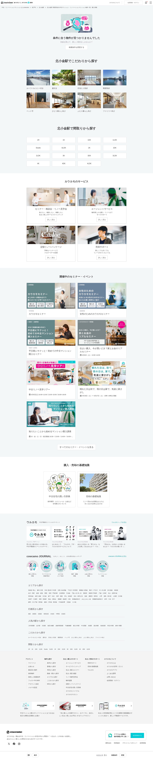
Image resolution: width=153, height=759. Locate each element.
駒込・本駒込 (52, 599)
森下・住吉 (51, 596)
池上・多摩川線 (112, 593)
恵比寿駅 (96, 625)
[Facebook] (14, 744)
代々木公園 (102, 590)
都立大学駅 (76, 625)
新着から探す (51, 666)
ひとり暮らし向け (76, 637)
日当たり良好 (52, 637)
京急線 (69, 602)
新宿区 (34, 614)
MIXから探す (51, 684)
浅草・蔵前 (59, 596)
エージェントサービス (73, 663)
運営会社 (108, 743)
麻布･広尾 (40, 590)
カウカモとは (111, 663)
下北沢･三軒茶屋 (72, 590)
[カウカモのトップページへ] (16, 2)
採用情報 (143, 743)
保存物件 (31, 673)
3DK (71, 649)
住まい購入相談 (71, 673)
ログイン (133, 3)
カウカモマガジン (72, 694)
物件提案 (69, 680)
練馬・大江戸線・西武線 (35, 602)
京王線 (44, 596)
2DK (59, 649)
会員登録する (137, 735)
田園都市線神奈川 (97, 599)
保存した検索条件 (34, 677)
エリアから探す (52, 677)
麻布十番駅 (118, 625)
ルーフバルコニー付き (34, 637)
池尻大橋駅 (50, 625)
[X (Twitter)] (9, 744)
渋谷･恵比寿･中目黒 (50, 590)
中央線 (68, 593)
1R (29, 649)
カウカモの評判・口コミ (115, 666)
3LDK (75, 649)
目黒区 (40, 614)
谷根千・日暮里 (32, 599)
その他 (74, 602)
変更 (122, 755)
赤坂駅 (90, 625)
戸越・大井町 (102, 593)
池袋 (85, 596)
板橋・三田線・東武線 (50, 602)
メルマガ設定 (32, 687)
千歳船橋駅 (68, 625)
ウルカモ (91, 670)
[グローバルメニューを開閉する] (150, 2)
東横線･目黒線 (83, 590)
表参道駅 (103, 625)
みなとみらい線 (86, 599)
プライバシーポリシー (129, 743)
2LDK (63, 649)
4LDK (88, 649)
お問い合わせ (111, 677)
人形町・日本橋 (117, 596)
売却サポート (92, 663)
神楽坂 (116, 590)
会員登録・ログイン (113, 680)
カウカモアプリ (112, 670)
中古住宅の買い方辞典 (73, 687)
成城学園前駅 (59, 625)
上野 (100, 596)
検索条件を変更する (76, 47)
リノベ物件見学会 (72, 677)
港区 (29, 614)
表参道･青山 (31, 590)
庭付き (45, 637)
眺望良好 (60, 637)
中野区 (58, 614)
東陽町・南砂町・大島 (64, 599)
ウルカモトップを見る (119, 522)
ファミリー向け (99, 637)
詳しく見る (51, 219)
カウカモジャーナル (72, 691)
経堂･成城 (38, 596)
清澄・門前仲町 (53, 593)
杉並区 (63, 614)
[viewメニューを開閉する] (35, 755)
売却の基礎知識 (93, 666)
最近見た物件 (32, 670)
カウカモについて (114, 2)
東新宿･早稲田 (93, 593)
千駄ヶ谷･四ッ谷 (76, 593)
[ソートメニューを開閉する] (29, 755)
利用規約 (117, 743)
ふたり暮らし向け (88, 637)
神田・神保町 (43, 599)
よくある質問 (111, 673)
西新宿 (85, 593)
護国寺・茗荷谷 (93, 596)
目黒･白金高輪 (62, 590)
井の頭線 (110, 590)
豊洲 (46, 593)
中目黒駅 (83, 625)
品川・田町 (31, 593)
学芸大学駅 (110, 625)
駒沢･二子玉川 (93, 590)
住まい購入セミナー (72, 670)
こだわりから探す (53, 680)
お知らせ (31, 666)
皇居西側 (61, 593)
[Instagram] (19, 744)
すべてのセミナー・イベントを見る (77, 447)
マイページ (32, 663)
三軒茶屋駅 (31, 625)
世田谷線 (30, 596)
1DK (36, 649)
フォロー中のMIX (34, 680)
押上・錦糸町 (68, 596)
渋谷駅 (44, 625)
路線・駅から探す (53, 673)
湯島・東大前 (107, 596)
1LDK (40, 649)
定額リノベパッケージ (73, 684)
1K (32, 649)
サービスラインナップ (73, 666)
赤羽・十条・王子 (109, 599)
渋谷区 (52, 614)
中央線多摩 (62, 602)
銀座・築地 (39, 593)
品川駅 (38, 625)
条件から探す (51, 663)
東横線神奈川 (76, 599)
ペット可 (67, 637)
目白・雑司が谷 (78, 596)
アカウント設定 (33, 684)
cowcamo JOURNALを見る (117, 556)
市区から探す (51, 670)
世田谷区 (46, 614)
